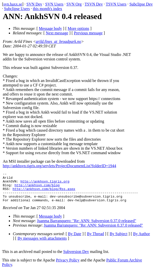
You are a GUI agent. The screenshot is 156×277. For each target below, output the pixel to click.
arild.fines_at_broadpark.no (58, 41)
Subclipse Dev (141, 4)
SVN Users (54, 4)
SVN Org (74, 4)
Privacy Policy (68, 266)
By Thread (95, 240)
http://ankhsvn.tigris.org (44, 183)
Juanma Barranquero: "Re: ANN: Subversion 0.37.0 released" (86, 227)
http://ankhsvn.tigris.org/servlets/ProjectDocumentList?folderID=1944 (59, 166)
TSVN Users (116, 4)
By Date (74, 240)
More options (78, 28)
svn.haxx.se (12, 4)
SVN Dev (34, 4)
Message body (50, 28)
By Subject (118, 240)
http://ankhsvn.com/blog (37, 188)
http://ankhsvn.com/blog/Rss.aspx (44, 192)
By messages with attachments (42, 244)
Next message (57, 33)
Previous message (88, 33)
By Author (141, 240)
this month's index (47, 9)
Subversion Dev (76, 257)
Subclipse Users (17, 9)
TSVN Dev (94, 4)
